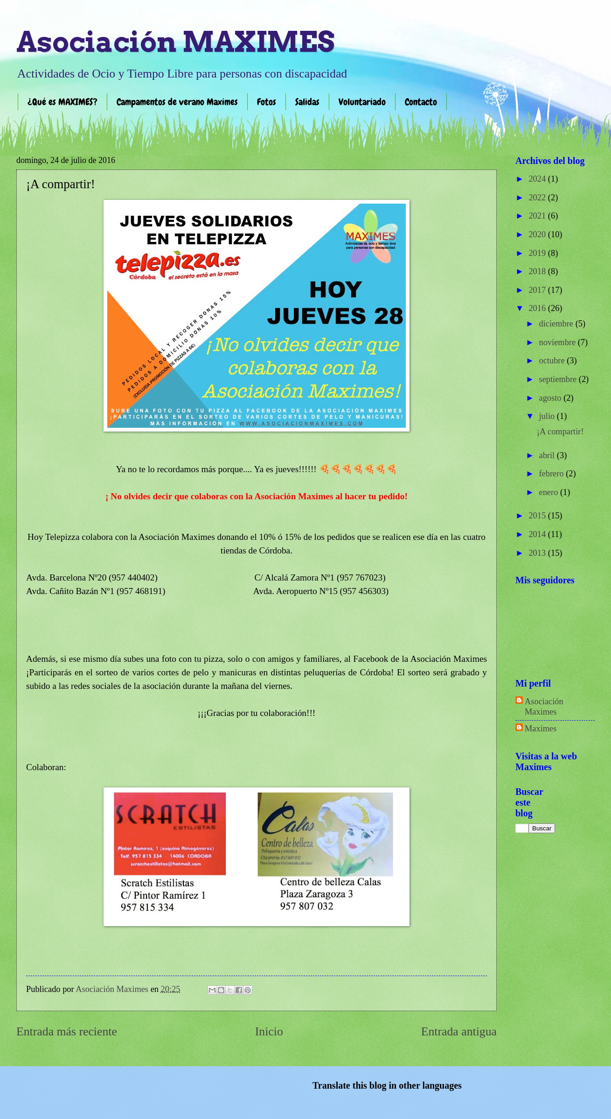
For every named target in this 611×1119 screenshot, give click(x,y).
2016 (538, 308)
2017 (538, 290)
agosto (551, 398)
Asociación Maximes (544, 706)
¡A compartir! (560, 431)
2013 (538, 553)
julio (548, 416)
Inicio (269, 1031)
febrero (552, 473)
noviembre (558, 342)
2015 (538, 515)
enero (549, 492)
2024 (538, 179)
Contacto (421, 102)
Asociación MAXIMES (175, 42)
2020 (538, 234)
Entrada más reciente (66, 1031)
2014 (538, 534)
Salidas (307, 102)
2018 (538, 271)
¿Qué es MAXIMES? (62, 102)
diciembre (557, 323)
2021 (538, 215)
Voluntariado (362, 102)
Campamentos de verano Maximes (177, 102)
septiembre (559, 379)
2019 (538, 253)
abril (548, 455)
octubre (553, 360)
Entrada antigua (459, 1031)
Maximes (540, 728)
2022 (538, 197)
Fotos (266, 102)
